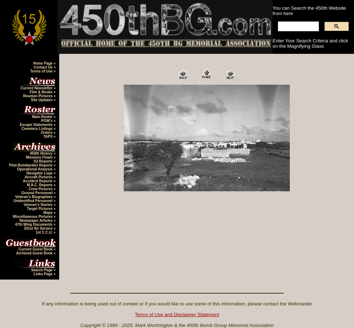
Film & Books (42, 92)
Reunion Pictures (38, 96)
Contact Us (44, 67)
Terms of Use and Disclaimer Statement (177, 314)
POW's (47, 121)
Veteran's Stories (39, 205)
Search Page (42, 270)
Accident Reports (38, 181)
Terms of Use (41, 71)
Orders (47, 133)
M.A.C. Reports (40, 185)
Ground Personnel (37, 193)
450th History (41, 153)
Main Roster (42, 117)
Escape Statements (37, 125)
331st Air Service (38, 228)
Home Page (43, 63)
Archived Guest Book (34, 253)
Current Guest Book (36, 249)
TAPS (48, 137)
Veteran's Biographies (34, 197)
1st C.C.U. (44, 232)
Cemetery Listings (37, 129)
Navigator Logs (40, 173)
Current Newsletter (36, 88)
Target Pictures (40, 209)
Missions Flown (39, 157)
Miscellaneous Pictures (33, 217)
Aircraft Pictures (39, 177)
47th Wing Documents (34, 224)
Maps (48, 213)
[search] (297, 26)
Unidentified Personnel (34, 201)
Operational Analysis (35, 169)
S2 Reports (44, 161)
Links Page (44, 274)
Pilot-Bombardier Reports (31, 165)
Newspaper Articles (36, 220)
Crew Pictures (41, 189)
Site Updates (42, 100)
